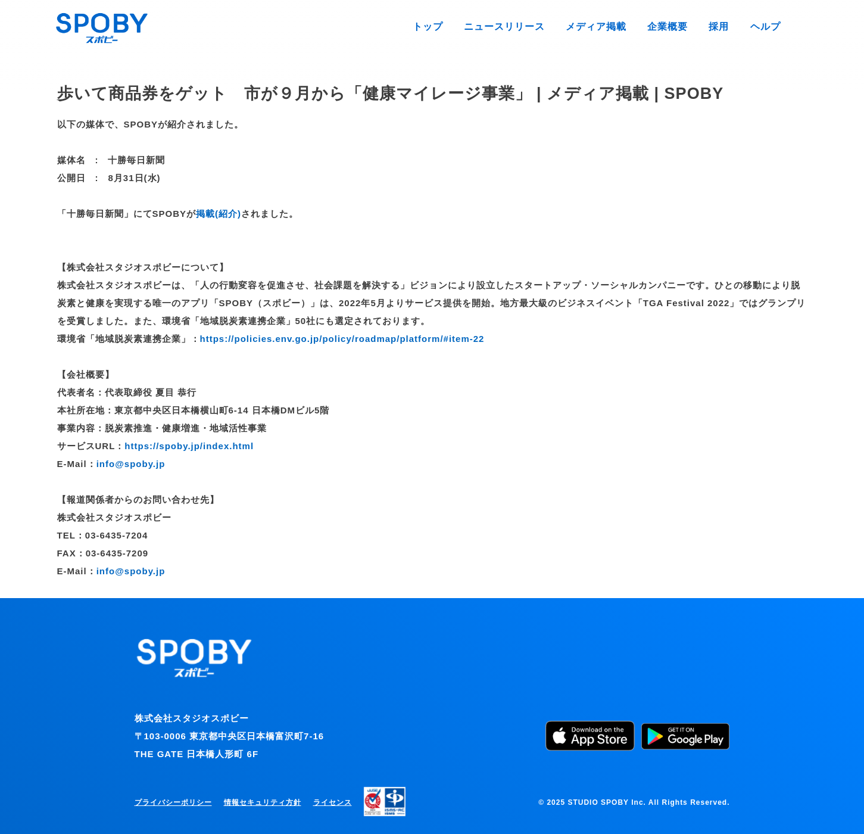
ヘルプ (766, 26)
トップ (442, 26)
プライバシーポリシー (173, 802)
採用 (721, 26)
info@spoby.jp (131, 464)
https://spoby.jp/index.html (189, 446)
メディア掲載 (603, 26)
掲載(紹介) (218, 213)
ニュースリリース (516, 26)
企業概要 (672, 26)
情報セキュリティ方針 (262, 802)
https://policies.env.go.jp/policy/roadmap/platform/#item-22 (342, 339)
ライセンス (332, 802)
